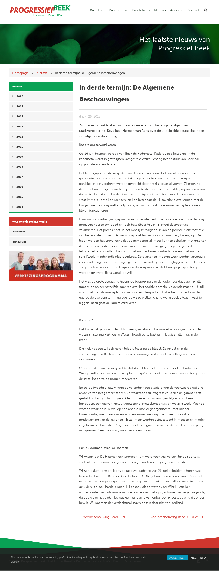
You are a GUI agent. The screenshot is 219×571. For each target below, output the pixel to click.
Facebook (18, 231)
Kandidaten (141, 10)
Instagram (19, 241)
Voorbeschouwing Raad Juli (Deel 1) (179, 517)
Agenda (176, 10)
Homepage (20, 73)
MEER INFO (198, 557)
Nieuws (160, 10)
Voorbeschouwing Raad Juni (102, 517)
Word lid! (97, 10)
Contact (193, 10)
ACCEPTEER (177, 557)
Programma (118, 10)
